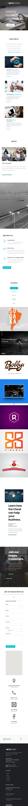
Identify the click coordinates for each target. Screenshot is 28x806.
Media (14, 303)
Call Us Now (10, 573)
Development (14, 291)
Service (7, 627)
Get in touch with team (7, 174)
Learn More (7, 267)
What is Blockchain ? (10, 794)
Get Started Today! (12, 534)
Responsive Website (14, 299)
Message (8, 633)
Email (7, 610)
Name (7, 604)
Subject (8, 622)
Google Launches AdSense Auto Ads (13, 799)
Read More (8, 76)
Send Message (10, 646)
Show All (14, 288)
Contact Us (10, 25)
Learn (19, 25)
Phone (7, 616)
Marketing (14, 295)
